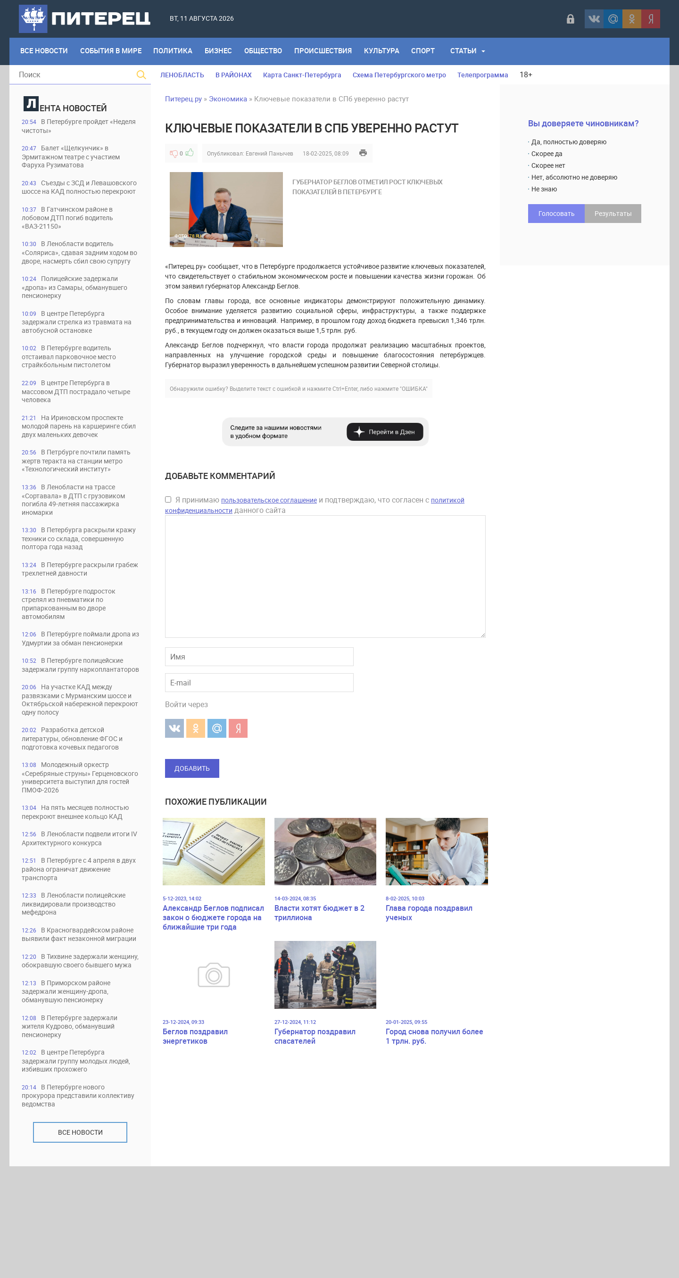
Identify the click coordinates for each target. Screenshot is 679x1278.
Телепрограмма (482, 74)
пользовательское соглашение (269, 499)
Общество (268, 51)
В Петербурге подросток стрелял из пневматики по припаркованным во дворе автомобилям (73, 646)
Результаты (613, 213)
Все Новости (44, 51)
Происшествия (328, 51)
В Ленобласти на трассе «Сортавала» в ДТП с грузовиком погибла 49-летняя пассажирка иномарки (79, 532)
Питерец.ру (183, 98)
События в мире (112, 51)
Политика (175, 51)
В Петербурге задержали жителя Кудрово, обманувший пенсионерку (74, 1135)
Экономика (228, 98)
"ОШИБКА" (414, 388)
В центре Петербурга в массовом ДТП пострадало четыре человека (70, 413)
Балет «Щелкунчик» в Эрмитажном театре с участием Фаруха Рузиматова (76, 157)
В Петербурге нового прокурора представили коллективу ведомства (68, 1206)
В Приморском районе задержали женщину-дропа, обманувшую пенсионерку (71, 1100)
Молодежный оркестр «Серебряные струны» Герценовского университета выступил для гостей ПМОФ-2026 (79, 848)
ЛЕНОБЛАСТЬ (182, 74)
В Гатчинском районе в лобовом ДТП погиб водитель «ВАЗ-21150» (74, 227)
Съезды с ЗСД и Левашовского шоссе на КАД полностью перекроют (73, 192)
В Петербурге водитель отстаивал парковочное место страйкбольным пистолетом (75, 377)
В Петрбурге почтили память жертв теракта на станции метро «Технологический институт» (80, 488)
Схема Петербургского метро (399, 74)
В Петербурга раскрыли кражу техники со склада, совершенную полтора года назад (72, 576)
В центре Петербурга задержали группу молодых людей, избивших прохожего (72, 1171)
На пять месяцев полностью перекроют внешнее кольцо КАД (77, 888)
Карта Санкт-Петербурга (302, 74)
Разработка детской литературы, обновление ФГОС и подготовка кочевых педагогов (78, 809)
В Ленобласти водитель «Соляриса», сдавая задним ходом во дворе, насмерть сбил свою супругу (76, 267)
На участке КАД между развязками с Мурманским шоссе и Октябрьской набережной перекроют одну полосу (72, 765)
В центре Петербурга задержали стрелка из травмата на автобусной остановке (78, 342)
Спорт (431, 51)
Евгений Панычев (269, 153)
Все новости (80, 1243)
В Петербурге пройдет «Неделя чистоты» (70, 126)
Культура (388, 51)
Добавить (192, 768)
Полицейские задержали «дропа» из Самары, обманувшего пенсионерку (75, 307)
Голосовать (556, 213)
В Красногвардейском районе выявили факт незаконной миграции (70, 1029)
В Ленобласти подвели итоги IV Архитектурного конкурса (72, 923)
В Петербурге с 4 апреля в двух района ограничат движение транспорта (80, 959)
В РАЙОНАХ (233, 74)
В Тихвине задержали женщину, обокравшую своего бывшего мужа (74, 1065)
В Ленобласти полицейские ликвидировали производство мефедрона (80, 994)
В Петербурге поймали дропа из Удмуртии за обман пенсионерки (72, 686)
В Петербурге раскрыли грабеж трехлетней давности (72, 611)
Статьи (472, 51)
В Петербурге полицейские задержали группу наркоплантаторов (78, 721)
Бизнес (222, 51)
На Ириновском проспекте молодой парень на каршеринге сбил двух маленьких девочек (78, 448)
